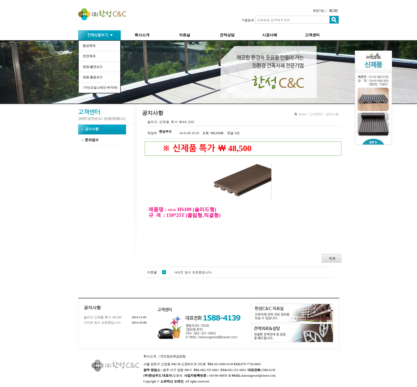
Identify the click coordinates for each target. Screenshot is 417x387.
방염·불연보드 (93, 67)
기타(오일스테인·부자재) (100, 87)
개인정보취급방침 (173, 356)
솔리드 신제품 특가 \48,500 (102, 317)
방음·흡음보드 (93, 77)
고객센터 (312, 35)
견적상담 (227, 35)
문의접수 (92, 140)
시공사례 (269, 35)
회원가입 (318, 11)
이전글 (156, 272)
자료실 (184, 35)
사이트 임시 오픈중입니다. (102, 322)
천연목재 (89, 56)
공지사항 (92, 129)
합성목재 (89, 46)
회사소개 (142, 35)
